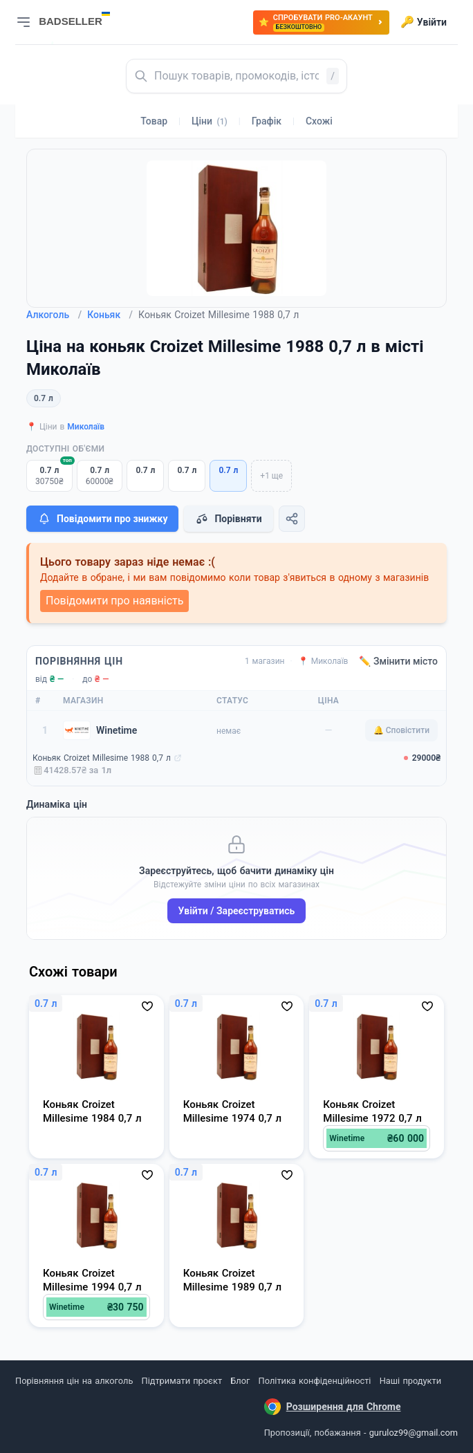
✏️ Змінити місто (398, 661)
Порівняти (228, 519)
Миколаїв (85, 427)
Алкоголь (54, 314)
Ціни (210, 121)
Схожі (319, 121)
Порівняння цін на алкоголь (74, 1381)
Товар (153, 121)
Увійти (423, 22)
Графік (266, 121)
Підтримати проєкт (182, 1381)
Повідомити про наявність (114, 600)
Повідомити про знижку (102, 519)
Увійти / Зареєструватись (236, 910)
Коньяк (110, 314)
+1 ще (271, 476)
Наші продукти (410, 1381)
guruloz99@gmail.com (413, 1432)
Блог (240, 1381)
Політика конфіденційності (315, 1381)
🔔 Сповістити (401, 730)
